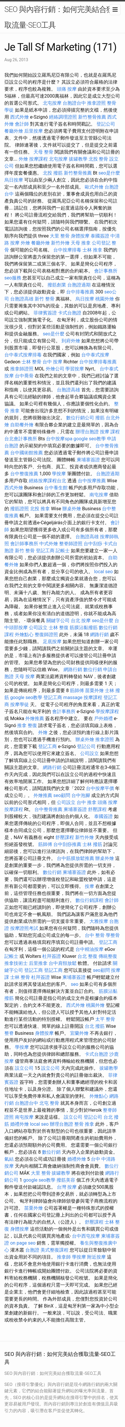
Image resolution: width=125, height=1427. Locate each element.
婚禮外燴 (19, 1124)
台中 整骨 (95, 935)
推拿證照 (96, 103)
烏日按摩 (13, 180)
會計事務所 (105, 271)
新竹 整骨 (44, 299)
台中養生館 (56, 487)
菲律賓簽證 (45, 313)
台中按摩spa (59, 438)
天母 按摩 (25, 676)
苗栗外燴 (94, 690)
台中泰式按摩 (95, 355)
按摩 (89, 886)
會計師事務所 (24, 543)
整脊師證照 (70, 543)
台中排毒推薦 (80, 292)
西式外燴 (19, 117)
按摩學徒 (19, 704)
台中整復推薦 (24, 473)
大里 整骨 (60, 236)
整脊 (9, 1033)
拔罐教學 (78, 159)
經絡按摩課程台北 (47, 480)
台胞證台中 (74, 103)
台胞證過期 (79, 285)
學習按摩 (74, 369)
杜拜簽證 (51, 956)
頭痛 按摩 (67, 89)
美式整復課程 (54, 1250)
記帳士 (63, 550)
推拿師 (64, 1257)
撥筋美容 (66, 1180)
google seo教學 (89, 438)
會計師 (22, 124)
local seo (103, 571)
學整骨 (113, 935)
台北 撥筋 (95, 1026)
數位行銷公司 (80, 417)
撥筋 (100, 417)
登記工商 (45, 550)
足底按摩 (52, 641)
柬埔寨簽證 (88, 459)
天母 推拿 (81, 243)
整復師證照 (46, 634)
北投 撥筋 (53, 173)
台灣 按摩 (67, 1187)
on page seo (23, 1243)
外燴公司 (55, 369)
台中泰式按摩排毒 (23, 355)
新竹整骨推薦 (92, 117)
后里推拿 (38, 963)
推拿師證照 (22, 369)
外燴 (23, 159)
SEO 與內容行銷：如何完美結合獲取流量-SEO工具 (59, 17)
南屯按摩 (98, 494)
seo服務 (12, 278)
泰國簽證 (100, 236)
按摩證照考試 (24, 928)
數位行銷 (92, 669)
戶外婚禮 (103, 718)
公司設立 (38, 627)
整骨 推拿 (84, 1124)
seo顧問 (61, 795)
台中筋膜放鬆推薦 (75, 858)
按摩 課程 (110, 431)
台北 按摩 (81, 620)
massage (72, 697)
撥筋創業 (56, 285)
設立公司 (24, 1068)
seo (74, 984)
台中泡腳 (80, 795)
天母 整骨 (43, 152)
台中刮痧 (93, 543)
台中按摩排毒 (67, 250)
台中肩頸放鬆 (63, 963)
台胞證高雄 (22, 299)
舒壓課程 (97, 809)
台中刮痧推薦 (67, 844)
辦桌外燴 (71, 508)
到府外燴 (70, 341)
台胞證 (32, 1250)
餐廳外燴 (13, 131)
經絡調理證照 (63, 117)
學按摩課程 (107, 711)
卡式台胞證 (69, 313)
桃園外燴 (104, 299)
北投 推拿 (40, 508)
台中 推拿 (86, 802)
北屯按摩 (52, 103)
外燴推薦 (34, 718)
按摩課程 (38, 159)
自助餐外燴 (22, 424)
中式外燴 (48, 543)
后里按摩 (33, 131)
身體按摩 (80, 236)
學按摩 (59, 473)
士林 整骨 (31, 362)
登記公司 (105, 124)
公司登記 (101, 243)
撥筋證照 (19, 508)
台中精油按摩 (89, 949)
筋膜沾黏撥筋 (84, 627)
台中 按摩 (52, 362)
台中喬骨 (24, 376)
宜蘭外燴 (79, 1033)
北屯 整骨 (49, 1103)
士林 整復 (58, 627)
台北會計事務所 (20, 438)
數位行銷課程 (89, 900)
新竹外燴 (60, 243)
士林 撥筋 (92, 844)
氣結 (9, 1159)
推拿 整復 (27, 725)
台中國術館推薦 (26, 452)
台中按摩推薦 (92, 480)
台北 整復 (87, 956)
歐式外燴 (94, 187)
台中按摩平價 (100, 788)
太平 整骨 (105, 1019)
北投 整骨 (98, 159)
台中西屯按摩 (86, 1236)
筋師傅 (77, 690)
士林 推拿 (92, 250)
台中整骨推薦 (48, 809)
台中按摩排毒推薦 (98, 362)
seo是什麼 (109, 173)
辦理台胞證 (87, 431)
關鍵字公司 (58, 620)
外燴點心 (24, 634)
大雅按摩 (98, 921)
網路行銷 (99, 634)
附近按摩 (96, 1257)
